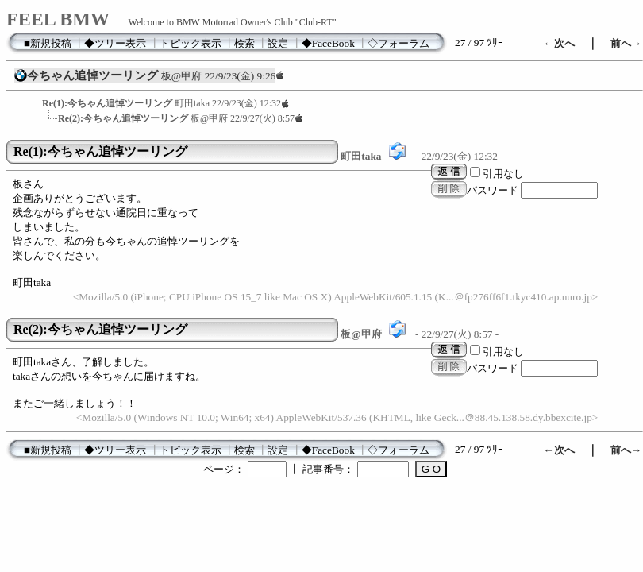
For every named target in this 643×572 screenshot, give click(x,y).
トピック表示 (190, 43)
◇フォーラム (398, 43)
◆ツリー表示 (115, 43)
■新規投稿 (47, 43)
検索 (244, 43)
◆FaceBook (328, 43)
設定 (278, 43)
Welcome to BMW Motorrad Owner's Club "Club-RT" (233, 22)
